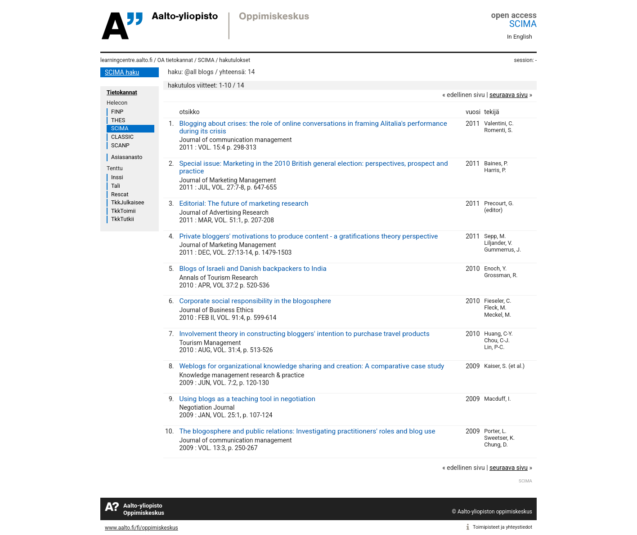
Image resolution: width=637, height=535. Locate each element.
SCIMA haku (122, 72)
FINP (117, 111)
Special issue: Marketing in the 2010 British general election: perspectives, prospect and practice (313, 167)
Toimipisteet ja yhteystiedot (502, 527)
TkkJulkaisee (127, 202)
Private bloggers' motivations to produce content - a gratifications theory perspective (308, 236)
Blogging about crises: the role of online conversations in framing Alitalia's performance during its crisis (313, 127)
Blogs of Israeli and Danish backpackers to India (252, 269)
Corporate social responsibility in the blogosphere (255, 301)
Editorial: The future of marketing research (243, 203)
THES (118, 120)
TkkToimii (123, 211)
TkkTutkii (122, 219)
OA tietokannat (175, 60)
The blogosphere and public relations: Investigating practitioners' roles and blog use (307, 431)
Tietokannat (122, 92)
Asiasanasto (126, 157)
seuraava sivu (508, 94)
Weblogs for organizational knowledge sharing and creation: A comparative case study (311, 366)
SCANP (120, 145)
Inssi (117, 177)
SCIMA (523, 23)
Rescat (120, 194)
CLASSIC (122, 136)
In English (519, 36)
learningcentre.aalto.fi (126, 60)
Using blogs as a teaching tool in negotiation (247, 399)
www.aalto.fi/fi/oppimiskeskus (141, 528)
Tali (115, 185)
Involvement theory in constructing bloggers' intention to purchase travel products (304, 334)
